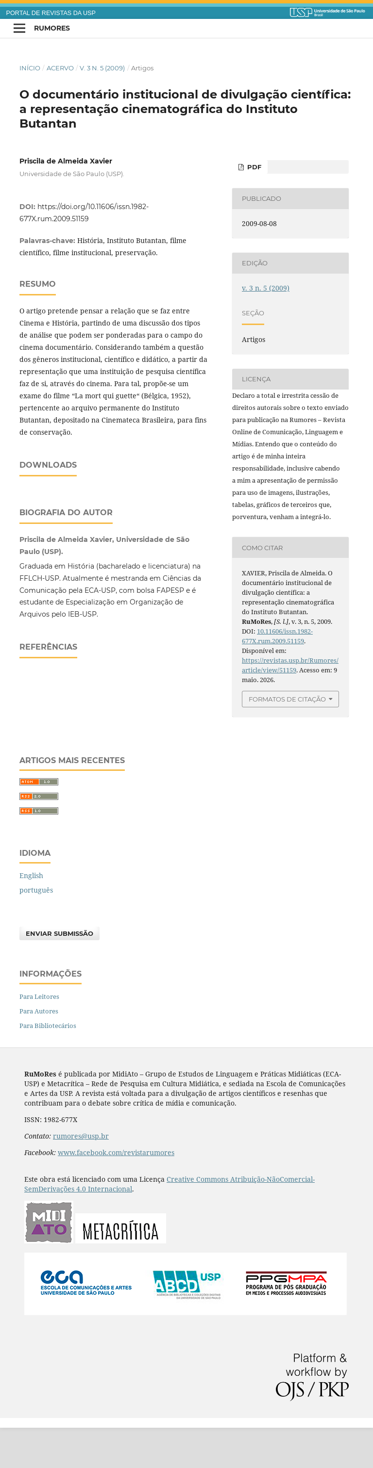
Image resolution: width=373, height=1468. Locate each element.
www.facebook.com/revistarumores (116, 1192)
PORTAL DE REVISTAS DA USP (51, 13)
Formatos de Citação (287, 699)
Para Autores (38, 1051)
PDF (253, 167)
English (31, 915)
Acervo (60, 68)
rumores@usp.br (81, 1176)
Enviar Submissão (59, 974)
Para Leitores (39, 1036)
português (36, 930)
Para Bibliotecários (47, 1065)
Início (29, 68)
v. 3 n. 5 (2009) (102, 68)
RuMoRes (52, 28)
